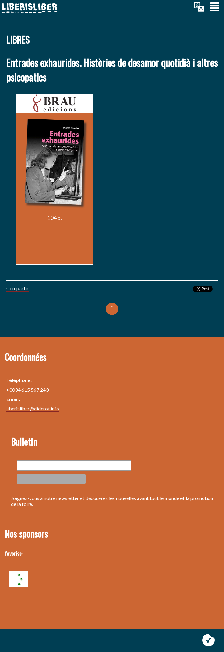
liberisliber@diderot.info (32, 408)
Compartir (17, 288)
